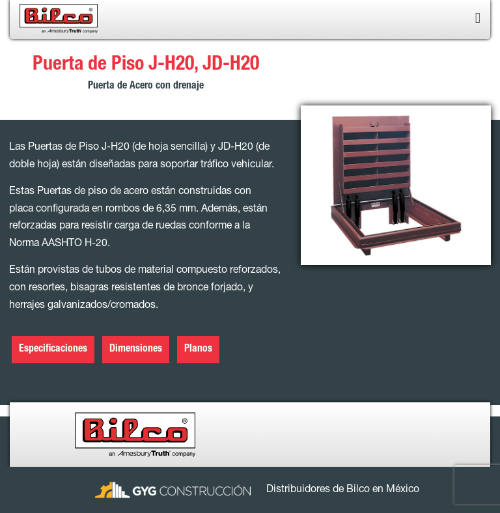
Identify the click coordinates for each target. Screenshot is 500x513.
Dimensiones (135, 349)
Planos (198, 349)
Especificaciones (53, 349)
